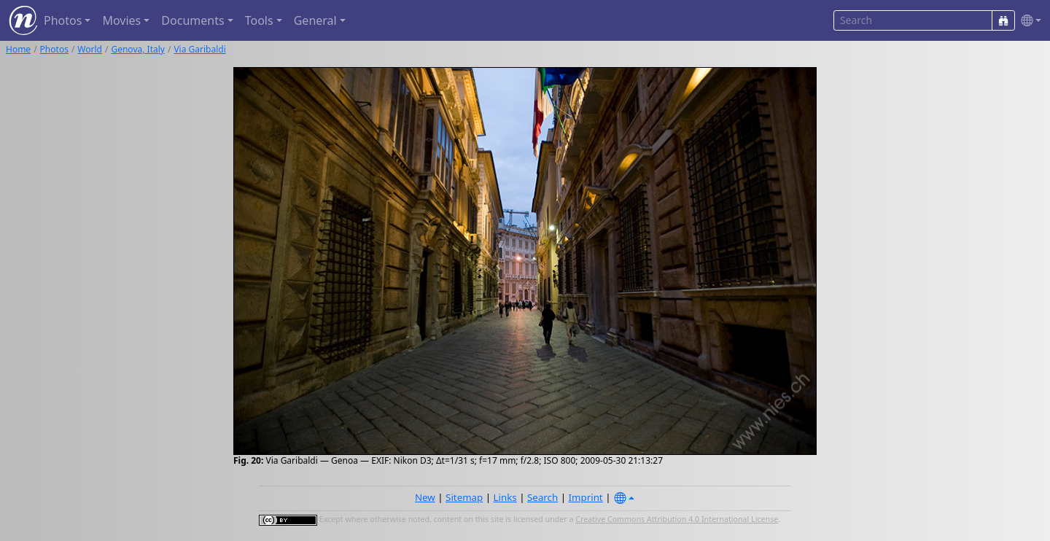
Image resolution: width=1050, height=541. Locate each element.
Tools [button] (259, 20)
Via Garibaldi (199, 49)
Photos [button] (63, 20)
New (425, 497)
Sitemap (464, 497)
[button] (1028, 20)
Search (542, 497)
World (89, 49)
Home (18, 49)
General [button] (315, 20)
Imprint (586, 497)
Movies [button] (121, 20)
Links (505, 497)
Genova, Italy (137, 49)
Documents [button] (192, 20)
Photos (54, 49)
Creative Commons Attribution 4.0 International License (676, 519)
